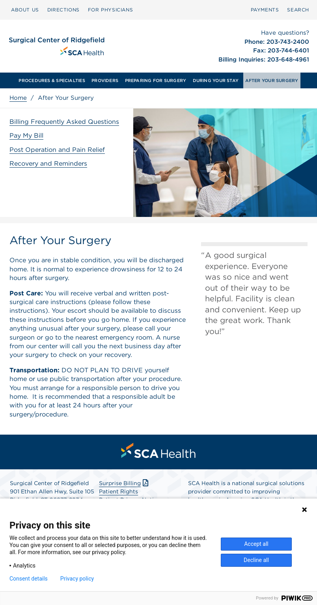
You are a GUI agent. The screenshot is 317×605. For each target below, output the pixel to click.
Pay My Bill (26, 135)
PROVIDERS (104, 80)
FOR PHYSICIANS (110, 10)
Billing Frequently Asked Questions (64, 121)
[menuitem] (25, 10)
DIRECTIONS (63, 10)
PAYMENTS (265, 10)
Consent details (28, 578)
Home (18, 97)
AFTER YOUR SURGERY (271, 80)
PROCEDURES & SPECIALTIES (52, 80)
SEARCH (298, 10)
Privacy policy (77, 578)
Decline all (256, 560)
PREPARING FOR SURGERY (155, 80)
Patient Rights (118, 491)
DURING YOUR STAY (216, 80)
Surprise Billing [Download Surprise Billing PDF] (124, 483)
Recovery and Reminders (48, 163)
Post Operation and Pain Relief (57, 149)
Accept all (256, 544)
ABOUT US (25, 10)
